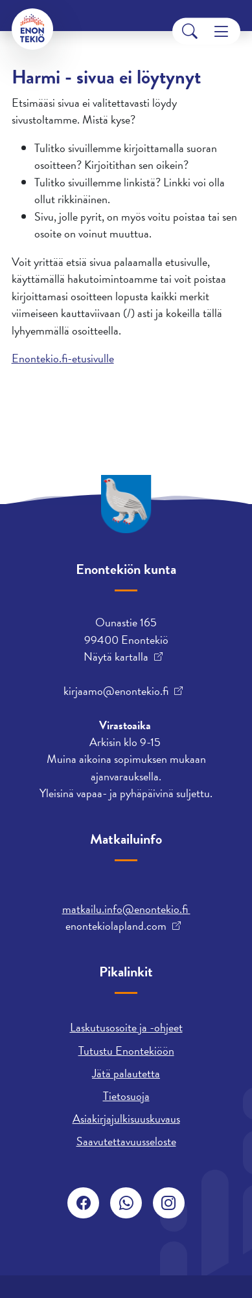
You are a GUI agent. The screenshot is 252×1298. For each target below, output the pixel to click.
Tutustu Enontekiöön (126, 1050)
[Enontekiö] (32, 29)
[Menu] (221, 31)
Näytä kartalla (116, 656)
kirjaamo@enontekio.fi (115, 691)
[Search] (189, 31)
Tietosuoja (126, 1096)
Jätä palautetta (126, 1073)
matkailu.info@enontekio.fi (126, 909)
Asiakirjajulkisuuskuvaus (126, 1118)
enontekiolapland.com (115, 926)
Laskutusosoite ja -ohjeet (126, 1027)
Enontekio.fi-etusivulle (63, 358)
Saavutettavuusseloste (126, 1141)
